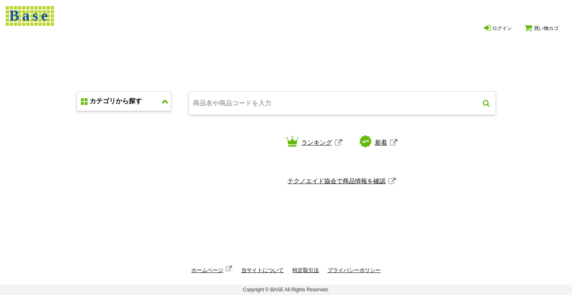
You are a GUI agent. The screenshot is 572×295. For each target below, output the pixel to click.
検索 (486, 103)
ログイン (498, 28)
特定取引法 (305, 270)
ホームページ (207, 270)
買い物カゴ (541, 28)
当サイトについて (262, 270)
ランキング (316, 142)
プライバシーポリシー (354, 270)
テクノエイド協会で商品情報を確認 (336, 180)
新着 (381, 142)
